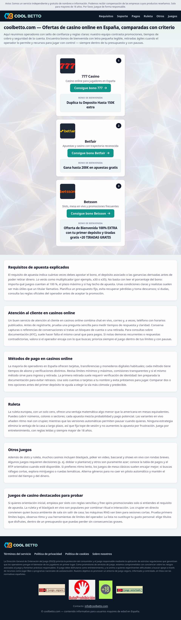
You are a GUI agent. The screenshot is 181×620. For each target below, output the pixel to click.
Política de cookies (77, 554)
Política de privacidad (48, 554)
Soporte (122, 16)
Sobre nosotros (102, 554)
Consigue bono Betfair (90, 153)
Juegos (172, 16)
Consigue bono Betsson (90, 213)
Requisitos (106, 16)
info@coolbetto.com (96, 606)
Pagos (136, 16)
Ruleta (148, 16)
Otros (160, 16)
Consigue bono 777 (90, 88)
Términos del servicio (17, 554)
